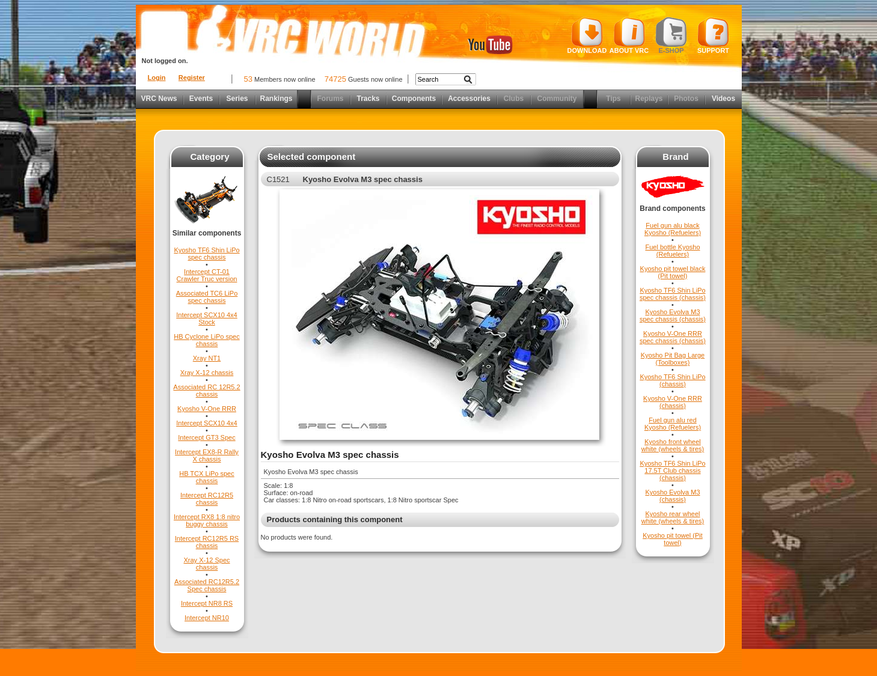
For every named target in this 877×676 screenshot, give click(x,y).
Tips (613, 98)
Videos (723, 98)
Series (237, 98)
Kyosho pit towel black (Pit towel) (673, 272)
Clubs (514, 98)
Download (587, 35)
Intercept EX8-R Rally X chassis (207, 455)
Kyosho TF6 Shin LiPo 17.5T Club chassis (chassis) (672, 470)
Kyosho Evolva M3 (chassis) (672, 496)
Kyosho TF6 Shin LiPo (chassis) (672, 380)
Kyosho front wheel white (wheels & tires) (672, 445)
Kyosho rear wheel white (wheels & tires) (672, 517)
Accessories (469, 98)
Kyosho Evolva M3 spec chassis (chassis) (673, 315)
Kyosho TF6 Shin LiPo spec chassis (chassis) (673, 294)
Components (414, 98)
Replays (648, 98)
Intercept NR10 (207, 617)
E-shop (671, 35)
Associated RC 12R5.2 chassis (206, 390)
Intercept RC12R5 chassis (206, 499)
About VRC (629, 35)
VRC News (159, 98)
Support (713, 35)
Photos (686, 98)
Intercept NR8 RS (207, 603)
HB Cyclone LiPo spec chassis (206, 340)
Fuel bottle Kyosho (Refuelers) (672, 250)
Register (192, 77)
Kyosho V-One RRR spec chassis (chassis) (673, 337)
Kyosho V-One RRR (206, 408)
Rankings (276, 98)
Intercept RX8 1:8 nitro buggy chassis (207, 520)
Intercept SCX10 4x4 (206, 423)
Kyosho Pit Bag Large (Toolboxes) (672, 359)
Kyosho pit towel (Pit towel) (673, 539)
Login (157, 77)
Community (557, 98)
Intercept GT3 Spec (206, 437)
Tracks (367, 98)
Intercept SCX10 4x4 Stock (206, 318)
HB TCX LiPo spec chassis (206, 477)
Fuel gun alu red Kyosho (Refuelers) (672, 423)
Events (201, 98)
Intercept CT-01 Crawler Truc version (207, 275)
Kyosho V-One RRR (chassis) (672, 402)
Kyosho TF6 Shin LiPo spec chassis (206, 253)
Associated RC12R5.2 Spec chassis (206, 585)
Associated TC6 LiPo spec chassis (207, 297)
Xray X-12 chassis (207, 372)
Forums (330, 98)
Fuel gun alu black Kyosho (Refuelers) (672, 229)
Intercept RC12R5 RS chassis (207, 542)
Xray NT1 (207, 358)
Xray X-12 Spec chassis (206, 563)
